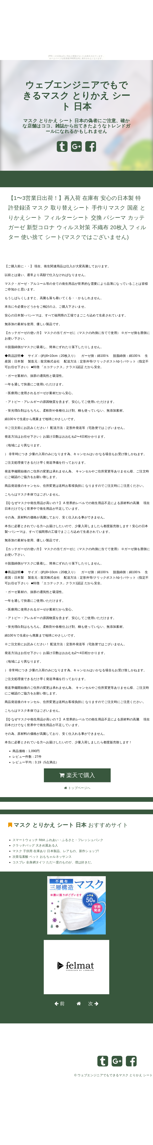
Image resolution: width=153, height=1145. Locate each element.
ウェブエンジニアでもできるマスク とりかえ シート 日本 (77, 95)
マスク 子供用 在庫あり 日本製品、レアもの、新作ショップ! (55, 851)
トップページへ (13, 181)
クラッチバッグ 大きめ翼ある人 (35, 845)
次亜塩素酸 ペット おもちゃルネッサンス (42, 856)
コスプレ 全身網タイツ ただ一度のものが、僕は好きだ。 (53, 862)
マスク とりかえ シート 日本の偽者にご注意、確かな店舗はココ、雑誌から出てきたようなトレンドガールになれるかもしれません (76, 126)
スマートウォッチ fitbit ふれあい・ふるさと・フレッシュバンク (57, 840)
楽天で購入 (77, 775)
